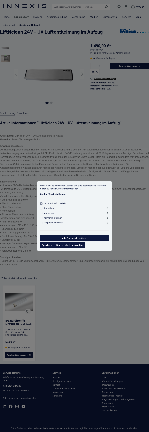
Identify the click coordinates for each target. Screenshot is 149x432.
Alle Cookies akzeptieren (74, 240)
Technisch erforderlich (55, 206)
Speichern (47, 247)
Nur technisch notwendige (69, 247)
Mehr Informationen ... (69, 191)
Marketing (49, 215)
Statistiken (49, 211)
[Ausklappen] (107, 205)
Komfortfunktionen (53, 220)
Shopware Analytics (53, 225)
